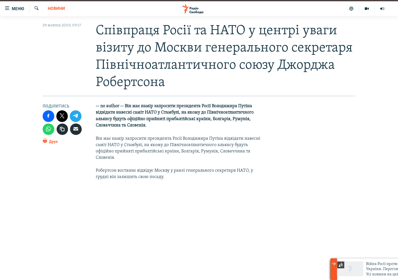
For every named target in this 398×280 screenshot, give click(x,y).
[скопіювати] (62, 129)
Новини (56, 8)
